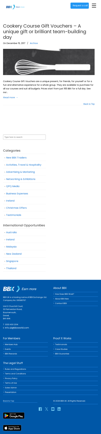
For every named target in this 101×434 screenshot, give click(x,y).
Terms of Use (11, 383)
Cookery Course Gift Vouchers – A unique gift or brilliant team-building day (44, 31)
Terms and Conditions (15, 373)
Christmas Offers (16, 208)
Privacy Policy (11, 378)
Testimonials (13, 215)
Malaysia (11, 246)
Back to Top (89, 104)
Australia (11, 232)
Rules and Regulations (15, 369)
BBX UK (15, 5)
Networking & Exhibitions (20, 179)
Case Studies (61, 349)
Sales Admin (11, 387)
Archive (34, 43)
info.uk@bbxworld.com (17, 327)
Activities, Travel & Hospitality (23, 165)
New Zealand (14, 254)
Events (8, 349)
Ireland (10, 200)
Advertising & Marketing (20, 172)
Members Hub (11, 344)
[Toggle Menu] (94, 5)
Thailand (11, 268)
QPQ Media (12, 186)
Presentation (10, 392)
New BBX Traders (16, 157)
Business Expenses (17, 193)
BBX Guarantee (62, 353)
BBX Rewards (11, 353)
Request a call (80, 5)
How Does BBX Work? (64, 294)
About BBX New (62, 298)
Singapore (12, 261)
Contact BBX (61, 303)
